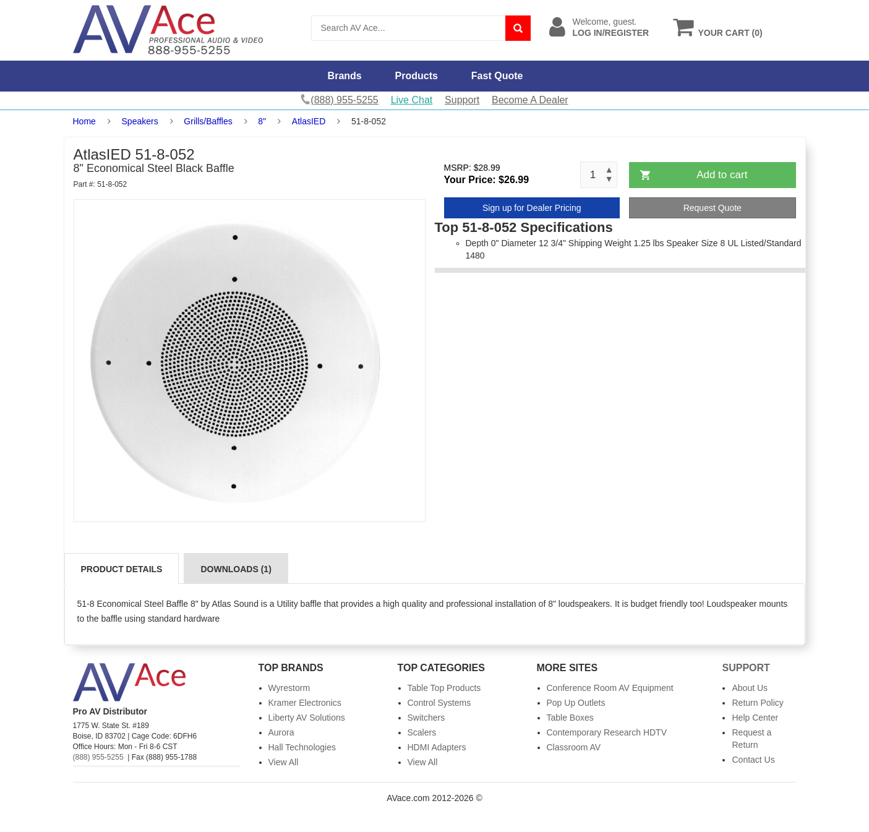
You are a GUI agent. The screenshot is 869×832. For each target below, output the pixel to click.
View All (283, 762)
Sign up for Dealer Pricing (531, 208)
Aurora (281, 732)
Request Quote (712, 208)
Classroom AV (574, 747)
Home (84, 121)
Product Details (122, 569)
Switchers (426, 718)
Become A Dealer (530, 100)
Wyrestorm (289, 688)
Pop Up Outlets (576, 703)
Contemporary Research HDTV (607, 732)
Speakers (140, 121)
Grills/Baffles (208, 121)
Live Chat (412, 100)
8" (262, 121)
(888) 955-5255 (98, 757)
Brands (345, 76)
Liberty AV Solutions (306, 718)
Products (416, 76)
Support (462, 100)
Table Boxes (570, 718)
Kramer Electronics (304, 703)
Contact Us (753, 760)
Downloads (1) (235, 569)
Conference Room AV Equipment (610, 688)
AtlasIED (308, 121)
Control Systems (439, 703)
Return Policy (757, 703)
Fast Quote (497, 76)
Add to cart (721, 175)
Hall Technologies (302, 747)
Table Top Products (444, 688)
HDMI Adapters (437, 747)
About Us (750, 688)
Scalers (422, 732)
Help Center (755, 718)
